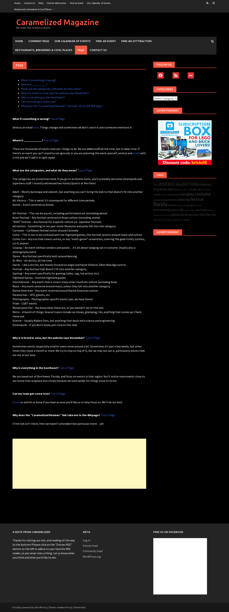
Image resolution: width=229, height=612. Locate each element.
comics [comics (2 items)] (164, 195)
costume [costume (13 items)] (203, 194)
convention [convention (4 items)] (174, 194)
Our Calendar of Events (98, 3)
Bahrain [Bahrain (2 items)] (180, 190)
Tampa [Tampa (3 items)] (186, 219)
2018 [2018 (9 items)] (194, 184)
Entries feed (90, 545)
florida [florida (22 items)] (160, 204)
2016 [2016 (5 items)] (178, 184)
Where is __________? (34, 84)
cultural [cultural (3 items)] (157, 199)
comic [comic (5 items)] (157, 194)
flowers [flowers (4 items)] (172, 205)
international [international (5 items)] (161, 210)
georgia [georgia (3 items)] (190, 205)
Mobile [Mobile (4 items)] (204, 210)
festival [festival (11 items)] (197, 199)
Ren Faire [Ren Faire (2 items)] (157, 220)
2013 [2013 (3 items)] (155, 184)
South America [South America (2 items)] (167, 220)
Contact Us (29, 3)
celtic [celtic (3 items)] (199, 189)
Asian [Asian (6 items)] (163, 189)
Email (16, 402)
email (136, 153)
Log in (86, 540)
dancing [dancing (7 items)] (184, 199)
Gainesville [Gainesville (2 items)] (181, 205)
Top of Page (57, 119)
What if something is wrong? (38, 80)
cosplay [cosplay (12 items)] (187, 194)
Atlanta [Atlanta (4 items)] (172, 189)
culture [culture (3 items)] (164, 199)
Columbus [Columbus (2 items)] (207, 190)
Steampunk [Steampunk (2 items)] (178, 220)
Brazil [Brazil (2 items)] (185, 190)
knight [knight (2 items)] (192, 210)
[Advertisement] (79, 464)
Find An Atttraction (56, 3)
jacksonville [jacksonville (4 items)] (177, 210)
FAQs (40, 3)
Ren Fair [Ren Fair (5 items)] (211, 215)
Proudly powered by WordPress (30, 607)
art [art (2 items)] (211, 185)
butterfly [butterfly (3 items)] (193, 189)
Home (17, 3)
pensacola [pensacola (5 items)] (177, 215)
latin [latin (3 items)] (198, 210)
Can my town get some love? (38, 101)
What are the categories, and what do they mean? (51, 89)
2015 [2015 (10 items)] (171, 184)
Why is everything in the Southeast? (43, 97)
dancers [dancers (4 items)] (172, 199)
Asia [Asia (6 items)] (156, 189)
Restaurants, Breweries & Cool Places (33, 9)
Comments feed (93, 551)
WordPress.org (92, 556)
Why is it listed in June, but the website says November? (55, 93)
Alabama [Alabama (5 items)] (204, 184)
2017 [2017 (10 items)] (186, 184)
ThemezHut (79, 607)
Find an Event (76, 3)
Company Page (38, 41)
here (36, 127)
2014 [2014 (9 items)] (163, 184)
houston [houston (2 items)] (198, 205)
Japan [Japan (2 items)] (186, 210)
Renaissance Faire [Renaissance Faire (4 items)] (195, 214)
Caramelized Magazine (57, 22)
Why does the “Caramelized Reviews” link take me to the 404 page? (62, 106)
